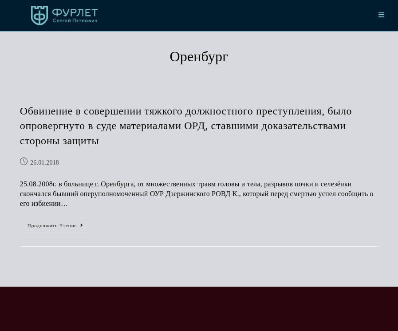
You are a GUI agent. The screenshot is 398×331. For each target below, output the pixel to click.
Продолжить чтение (59, 223)
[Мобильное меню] (381, 16)
